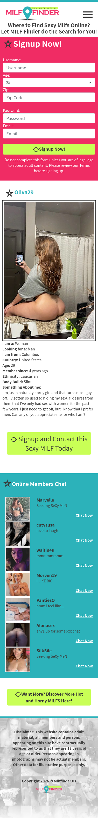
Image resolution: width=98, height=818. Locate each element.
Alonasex (46, 625)
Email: (8, 125)
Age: (6, 75)
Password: (11, 110)
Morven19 (47, 575)
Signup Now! (49, 149)
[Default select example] (49, 82)
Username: (12, 59)
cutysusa (46, 525)
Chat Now (84, 515)
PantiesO (46, 600)
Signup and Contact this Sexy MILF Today (49, 443)
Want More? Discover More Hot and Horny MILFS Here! (49, 697)
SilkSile (44, 650)
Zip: (6, 89)
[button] (87, 12)
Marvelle (45, 500)
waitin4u (45, 550)
